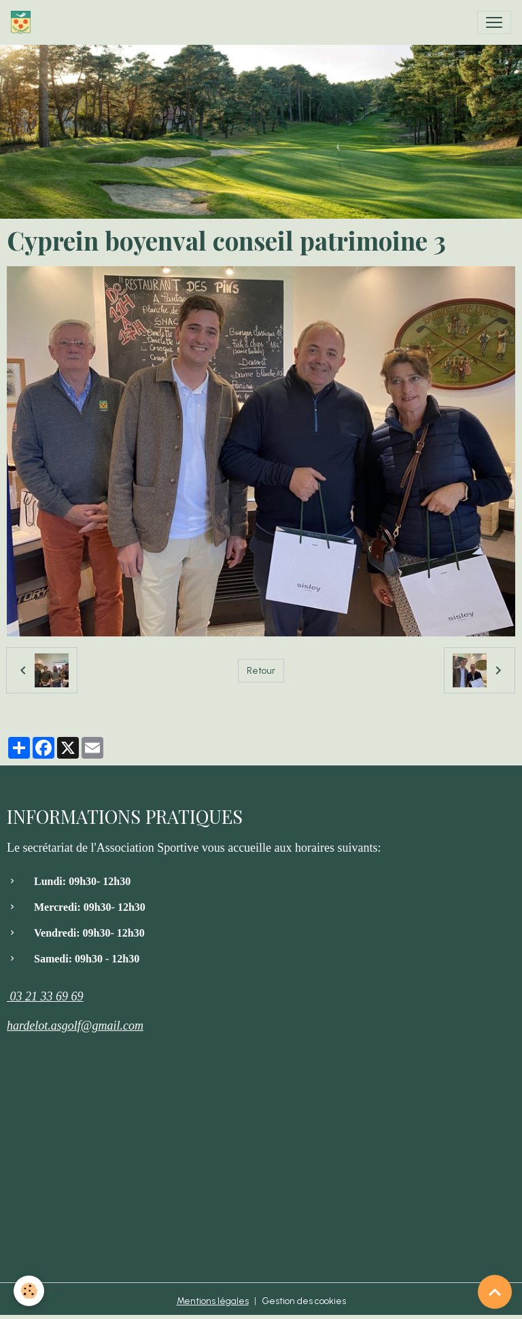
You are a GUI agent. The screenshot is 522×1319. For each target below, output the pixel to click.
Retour (261, 670)
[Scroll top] (495, 1292)
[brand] (23, 22)
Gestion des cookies (304, 1301)
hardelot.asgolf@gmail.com (75, 1025)
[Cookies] (29, 1291)
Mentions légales (213, 1301)
